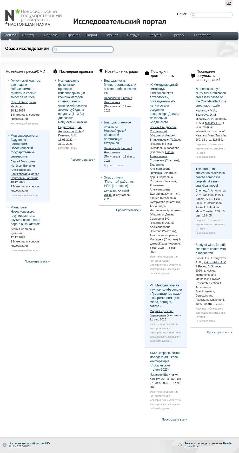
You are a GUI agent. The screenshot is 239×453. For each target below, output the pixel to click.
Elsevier (228, 443)
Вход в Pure (191, 446)
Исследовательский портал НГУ (29, 443)
